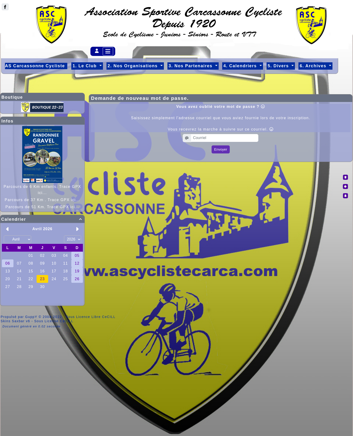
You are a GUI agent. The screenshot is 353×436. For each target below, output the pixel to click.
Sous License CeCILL (53, 321)
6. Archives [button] (314, 65)
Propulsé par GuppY (20, 317)
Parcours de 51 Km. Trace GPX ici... (42, 207)
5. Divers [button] (279, 65)
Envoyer (220, 149)
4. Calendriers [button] (240, 65)
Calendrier (42, 219)
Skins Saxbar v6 (15, 321)
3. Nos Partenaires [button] (191, 65)
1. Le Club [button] (85, 65)
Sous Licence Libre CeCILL (91, 317)
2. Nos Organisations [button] (133, 65)
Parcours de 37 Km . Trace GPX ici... (42, 200)
